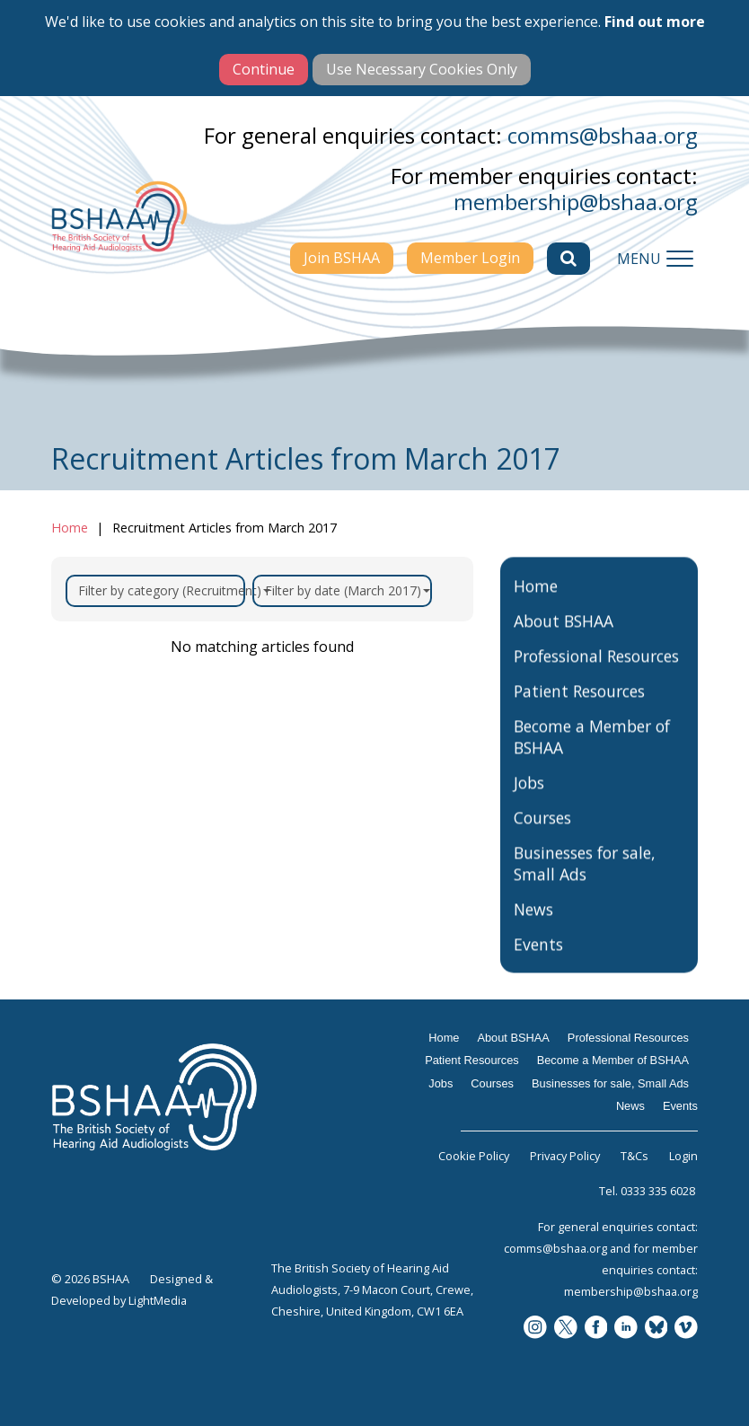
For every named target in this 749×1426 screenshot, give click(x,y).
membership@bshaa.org (576, 201)
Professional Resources (596, 675)
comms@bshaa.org (602, 135)
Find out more (654, 21)
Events (538, 963)
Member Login (470, 258)
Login (683, 1156)
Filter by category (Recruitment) (161, 590)
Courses (542, 837)
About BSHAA (563, 640)
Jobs (529, 802)
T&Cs (634, 1156)
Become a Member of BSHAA (592, 756)
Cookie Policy (473, 1156)
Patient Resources (579, 710)
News (533, 928)
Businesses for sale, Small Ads (585, 882)
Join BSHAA (342, 258)
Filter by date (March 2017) (347, 590)
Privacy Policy (565, 1156)
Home (69, 527)
